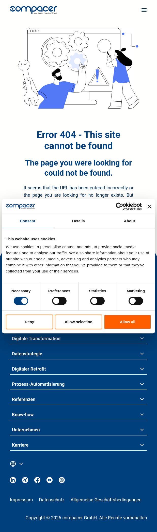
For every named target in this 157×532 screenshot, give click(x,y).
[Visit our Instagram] (62, 481)
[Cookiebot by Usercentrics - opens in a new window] (119, 206)
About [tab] (129, 221)
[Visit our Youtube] (49, 481)
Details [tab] (78, 221)
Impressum (21, 499)
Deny (29, 322)
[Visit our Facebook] (37, 481)
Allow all (127, 322)
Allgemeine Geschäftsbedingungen (106, 499)
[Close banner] (149, 206)
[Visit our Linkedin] (13, 481)
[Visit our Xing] (25, 481)
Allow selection (78, 322)
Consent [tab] (27, 221)
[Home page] (33, 11)
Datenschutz (52, 499)
